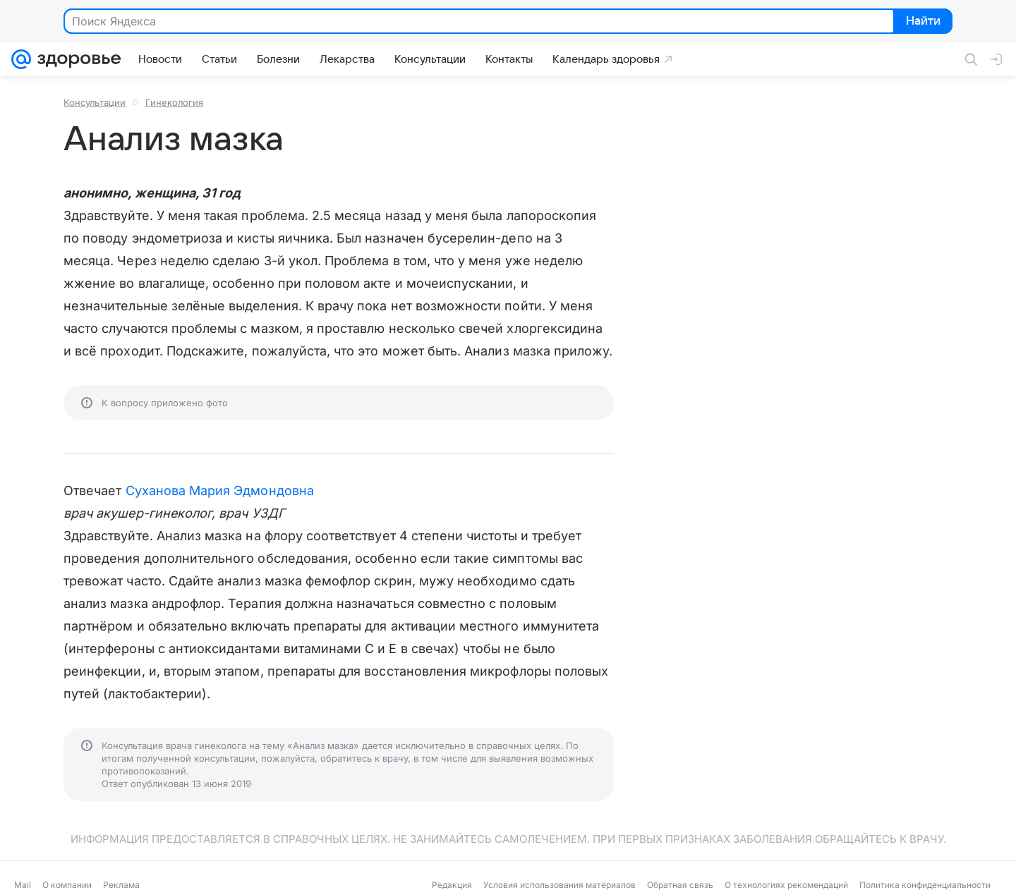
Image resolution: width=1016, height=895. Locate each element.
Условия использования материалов (559, 884)
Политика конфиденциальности (925, 884)
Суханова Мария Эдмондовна (220, 490)
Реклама (121, 884)
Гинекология (174, 102)
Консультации (95, 102)
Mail (22, 884)
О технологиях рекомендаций (786, 884)
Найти (922, 22)
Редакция (452, 884)
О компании (67, 884)
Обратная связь (680, 884)
